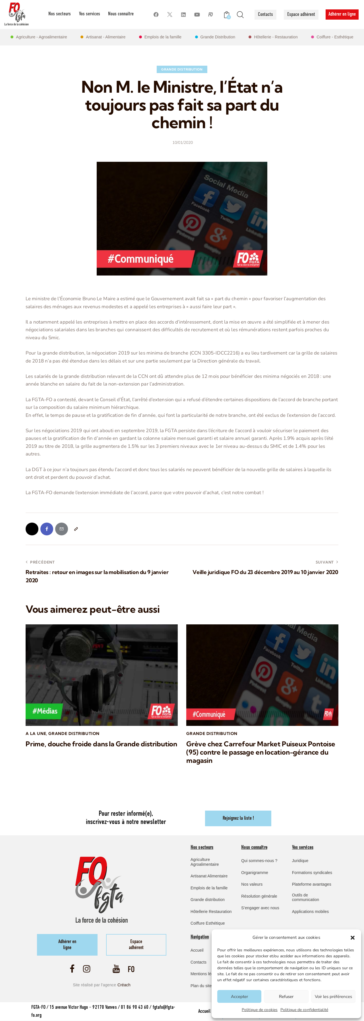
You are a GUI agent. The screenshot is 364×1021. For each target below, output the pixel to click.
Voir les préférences (333, 996)
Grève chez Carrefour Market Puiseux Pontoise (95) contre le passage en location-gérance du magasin (260, 752)
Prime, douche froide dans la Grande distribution (101, 744)
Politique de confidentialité (304, 1009)
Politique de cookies (260, 1009)
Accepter (239, 996)
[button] (352, 938)
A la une (36, 733)
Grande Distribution (182, 69)
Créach (124, 985)
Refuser (286, 996)
